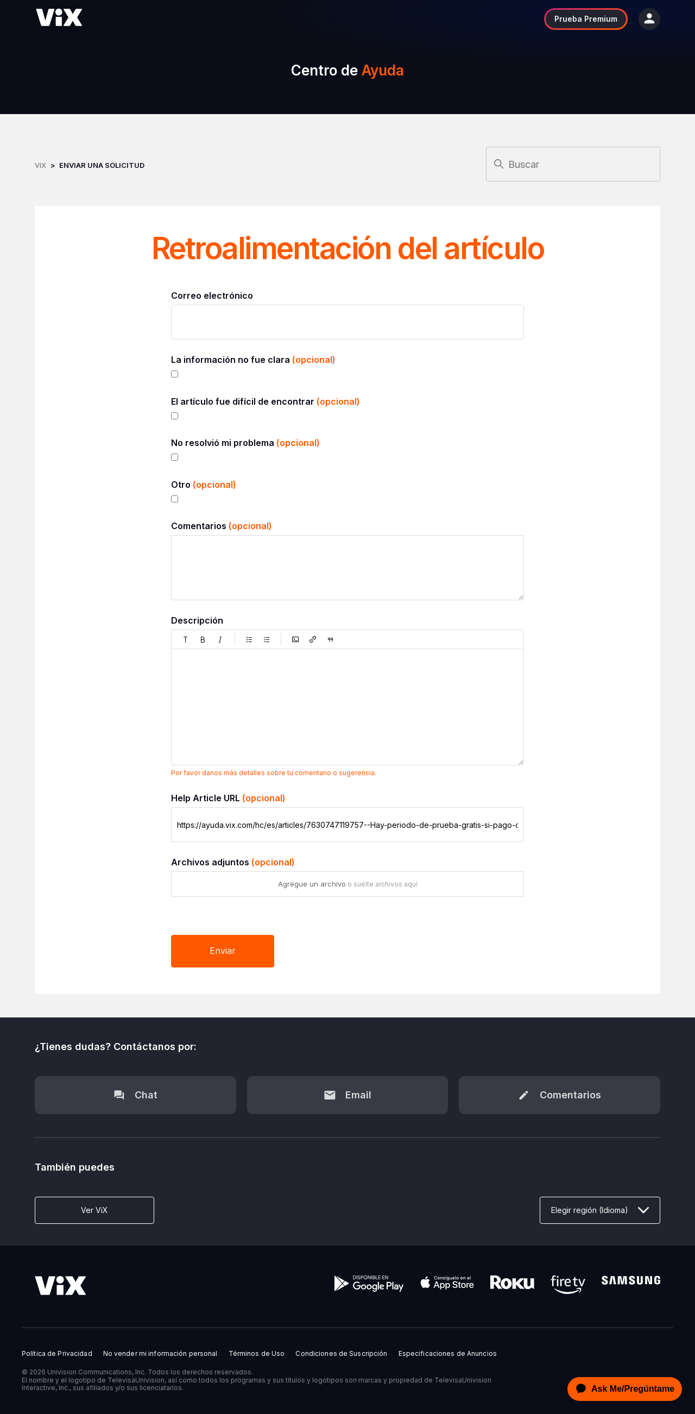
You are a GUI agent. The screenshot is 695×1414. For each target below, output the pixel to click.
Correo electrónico (212, 295)
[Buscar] (573, 164)
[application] (621, 1389)
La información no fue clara (253, 359)
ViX (40, 165)
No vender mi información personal (160, 1354)
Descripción (197, 620)
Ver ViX (94, 1210)
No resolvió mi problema (245, 442)
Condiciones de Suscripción (341, 1354)
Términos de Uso (257, 1354)
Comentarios (221, 525)
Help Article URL (228, 798)
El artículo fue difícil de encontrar (265, 401)
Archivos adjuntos (233, 862)
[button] (185, 639)
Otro (203, 484)
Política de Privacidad (57, 1354)
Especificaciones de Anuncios (448, 1354)
